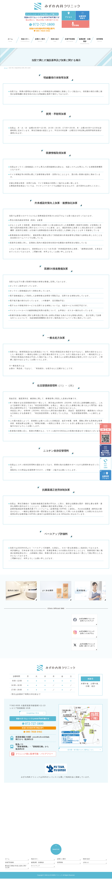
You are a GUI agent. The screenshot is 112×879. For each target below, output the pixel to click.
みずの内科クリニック (55, 875)
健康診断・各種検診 (37, 863)
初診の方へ (34, 860)
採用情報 (59, 863)
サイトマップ (35, 866)
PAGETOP (56, 850)
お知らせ (85, 863)
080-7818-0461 (43, 30)
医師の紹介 (86, 860)
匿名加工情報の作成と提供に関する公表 (15, 867)
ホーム (7, 860)
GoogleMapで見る (32, 714)
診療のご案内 (61, 860)
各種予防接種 (9, 863)
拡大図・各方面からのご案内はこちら (81, 750)
